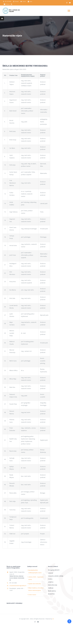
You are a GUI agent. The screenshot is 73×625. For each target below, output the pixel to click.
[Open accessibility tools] (69, 621)
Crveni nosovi (32, 594)
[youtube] (70, 2)
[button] (11, 4)
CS (53, 619)
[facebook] (67, 2)
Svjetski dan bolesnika (34, 583)
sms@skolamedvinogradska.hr (17, 585)
